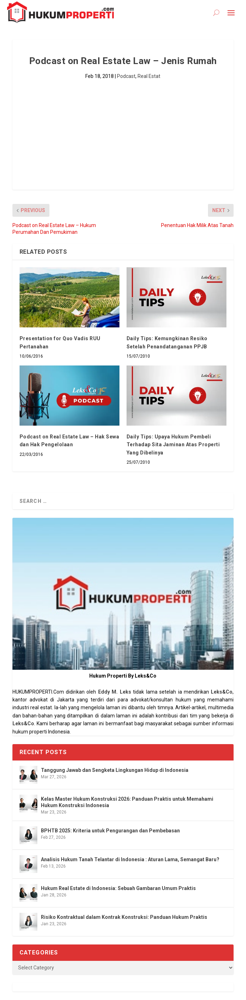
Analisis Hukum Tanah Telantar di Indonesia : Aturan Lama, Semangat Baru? (130, 859)
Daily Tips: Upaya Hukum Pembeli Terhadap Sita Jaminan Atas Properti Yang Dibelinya (173, 445)
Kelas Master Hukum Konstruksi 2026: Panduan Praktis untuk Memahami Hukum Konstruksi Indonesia (127, 802)
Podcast (126, 76)
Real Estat (149, 76)
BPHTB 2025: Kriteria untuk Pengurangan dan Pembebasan (110, 830)
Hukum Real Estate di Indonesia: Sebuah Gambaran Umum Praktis (118, 888)
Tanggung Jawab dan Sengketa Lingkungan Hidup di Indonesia (114, 770)
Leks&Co (221, 692)
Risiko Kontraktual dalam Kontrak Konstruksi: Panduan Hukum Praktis (124, 917)
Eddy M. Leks (114, 692)
